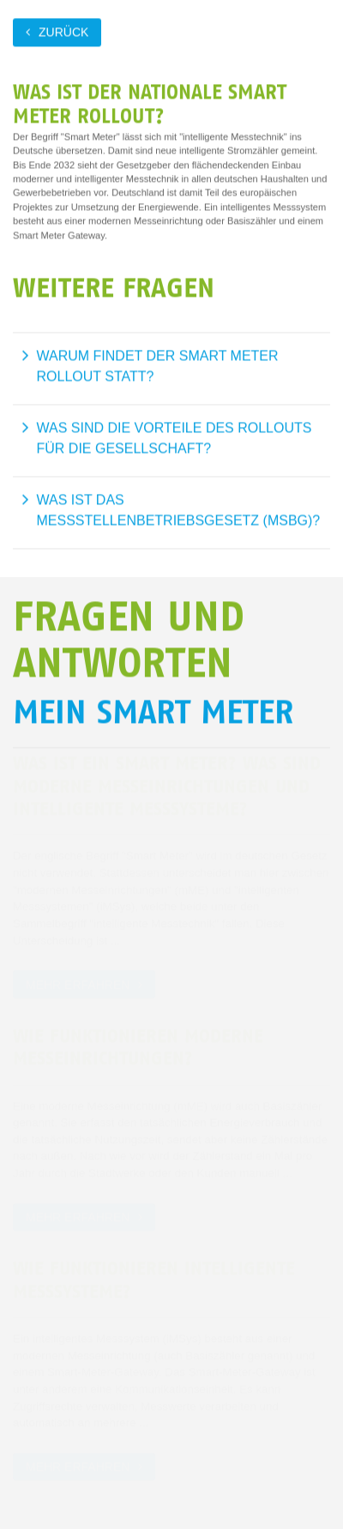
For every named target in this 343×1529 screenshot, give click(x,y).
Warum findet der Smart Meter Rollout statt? (158, 365)
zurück (63, 32)
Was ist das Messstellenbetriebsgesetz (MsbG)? (179, 509)
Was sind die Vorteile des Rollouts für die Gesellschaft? (174, 437)
